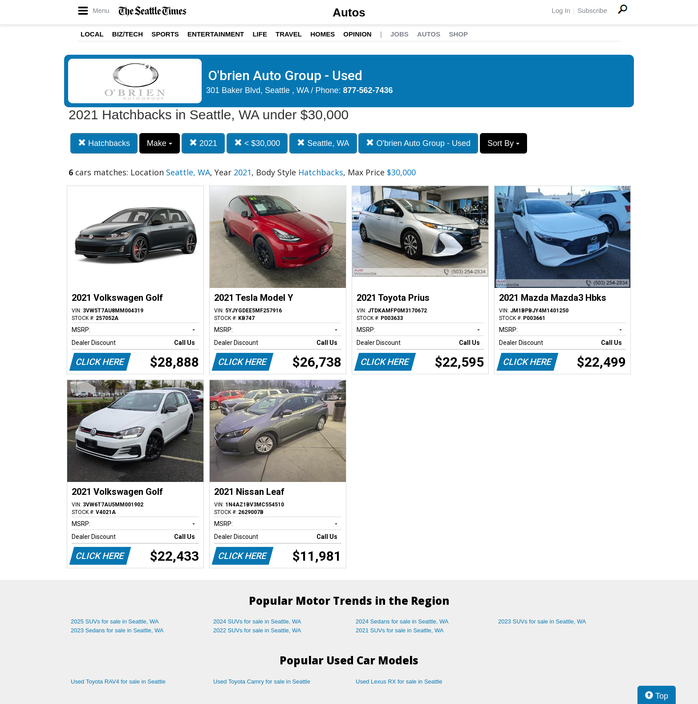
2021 (203, 143)
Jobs (399, 34)
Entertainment (215, 34)
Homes (322, 34)
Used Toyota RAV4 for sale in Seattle (118, 681)
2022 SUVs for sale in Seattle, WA (257, 630)
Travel (289, 34)
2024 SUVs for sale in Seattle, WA (257, 621)
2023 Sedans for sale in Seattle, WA (117, 630)
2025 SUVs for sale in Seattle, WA (115, 621)
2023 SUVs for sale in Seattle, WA (542, 621)
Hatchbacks (104, 143)
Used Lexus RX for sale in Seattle (399, 681)
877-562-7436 (368, 90)
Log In (561, 10)
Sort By (503, 143)
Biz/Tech (127, 34)
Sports (165, 34)
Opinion (357, 34)
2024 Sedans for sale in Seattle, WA (402, 621)
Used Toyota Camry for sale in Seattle (261, 681)
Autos (349, 12)
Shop (458, 34)
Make (159, 143)
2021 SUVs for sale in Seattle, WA (400, 630)
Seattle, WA (323, 143)
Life (259, 34)
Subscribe (592, 10)
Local (92, 34)
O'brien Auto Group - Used (418, 143)
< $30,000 (257, 143)
